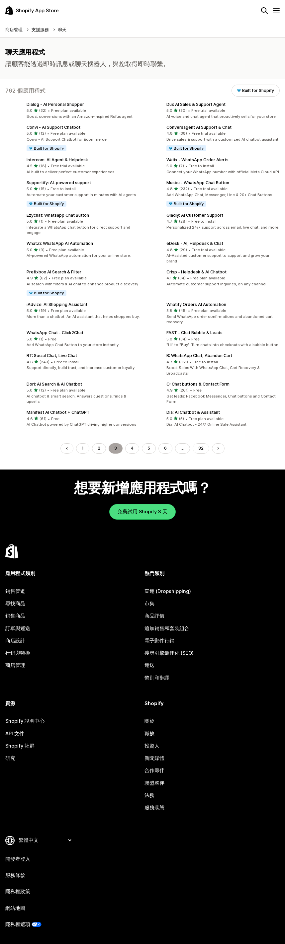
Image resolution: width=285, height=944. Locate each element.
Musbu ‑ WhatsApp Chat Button (197, 182)
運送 (149, 665)
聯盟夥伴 (154, 783)
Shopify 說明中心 (25, 721)
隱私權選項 (17, 924)
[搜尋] (264, 10)
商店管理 (15, 665)
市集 (149, 604)
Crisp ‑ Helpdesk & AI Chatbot (196, 271)
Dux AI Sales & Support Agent (196, 104)
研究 (10, 758)
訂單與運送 (17, 628)
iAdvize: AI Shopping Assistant (57, 304)
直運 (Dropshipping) (167, 591)
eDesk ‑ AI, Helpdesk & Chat (194, 243)
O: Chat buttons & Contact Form (198, 384)
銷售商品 (15, 616)
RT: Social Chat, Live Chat (52, 355)
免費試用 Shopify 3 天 (142, 512)
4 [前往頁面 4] (132, 448)
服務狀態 (154, 808)
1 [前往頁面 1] (83, 448)
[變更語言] (44, 840)
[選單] (276, 10)
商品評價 (154, 616)
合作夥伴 (154, 770)
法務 (149, 795)
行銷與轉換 (17, 653)
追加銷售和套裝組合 (166, 628)
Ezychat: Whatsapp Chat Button (58, 215)
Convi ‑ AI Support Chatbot (53, 127)
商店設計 (15, 641)
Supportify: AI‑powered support (59, 182)
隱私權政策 (17, 892)
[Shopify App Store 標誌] (32, 10)
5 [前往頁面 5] (148, 448)
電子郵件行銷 (159, 641)
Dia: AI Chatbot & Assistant (193, 412)
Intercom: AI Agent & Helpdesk (57, 159)
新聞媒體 (154, 758)
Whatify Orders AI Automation (196, 304)
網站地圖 (15, 908)
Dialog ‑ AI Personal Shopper (55, 104)
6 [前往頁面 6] (165, 448)
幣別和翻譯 (156, 678)
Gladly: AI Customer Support (194, 215)
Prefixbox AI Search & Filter (54, 271)
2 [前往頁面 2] (99, 448)
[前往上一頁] (66, 448)
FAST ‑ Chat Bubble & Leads (194, 332)
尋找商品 (15, 604)
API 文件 (14, 734)
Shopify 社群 (20, 746)
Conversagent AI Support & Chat (199, 127)
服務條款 (15, 875)
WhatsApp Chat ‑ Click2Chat (55, 332)
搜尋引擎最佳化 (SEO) (169, 653)
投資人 (151, 746)
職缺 (149, 734)
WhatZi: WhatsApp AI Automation (60, 243)
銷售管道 (15, 591)
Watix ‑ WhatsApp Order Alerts (197, 159)
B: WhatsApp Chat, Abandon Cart (199, 355)
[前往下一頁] (218, 448)
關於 (149, 721)
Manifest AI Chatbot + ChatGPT (58, 412)
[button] (72, 110)
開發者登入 (17, 859)
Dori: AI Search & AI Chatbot (54, 384)
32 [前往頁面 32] (201, 448)
